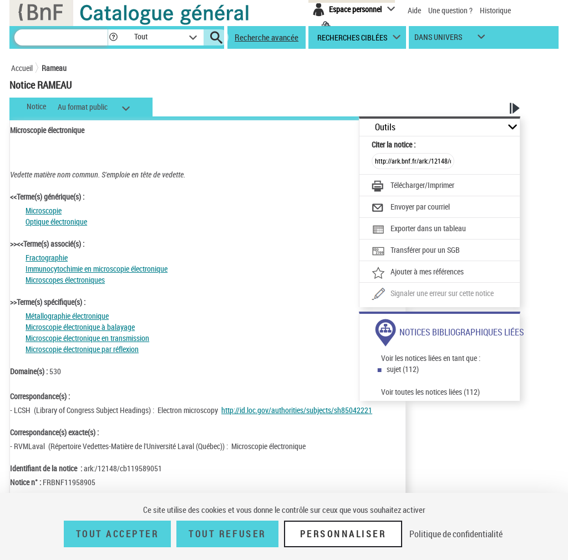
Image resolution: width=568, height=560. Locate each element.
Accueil (22, 68)
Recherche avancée (266, 37)
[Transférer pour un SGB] (416, 251)
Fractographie (47, 257)
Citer (393, 144)
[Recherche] (61, 37)
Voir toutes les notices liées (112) (430, 391)
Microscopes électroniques (65, 279)
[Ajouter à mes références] (418, 272)
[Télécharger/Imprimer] (413, 186)
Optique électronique (56, 221)
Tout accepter (117, 534)
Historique (495, 10)
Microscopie (44, 210)
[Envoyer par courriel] (411, 208)
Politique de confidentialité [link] (456, 534)
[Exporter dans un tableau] (419, 229)
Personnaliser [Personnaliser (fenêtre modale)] (343, 534)
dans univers (438, 39)
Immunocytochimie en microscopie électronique (97, 268)
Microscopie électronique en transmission (87, 338)
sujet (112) (403, 369)
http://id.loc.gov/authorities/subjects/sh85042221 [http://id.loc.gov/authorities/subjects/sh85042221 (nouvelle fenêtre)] (296, 410)
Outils (385, 127)
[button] (113, 37)
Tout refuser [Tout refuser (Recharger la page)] (227, 534)
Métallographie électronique (67, 315)
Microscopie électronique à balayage (80, 327)
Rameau (54, 68)
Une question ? (450, 10)
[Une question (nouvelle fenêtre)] (433, 294)
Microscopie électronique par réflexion (82, 349)
